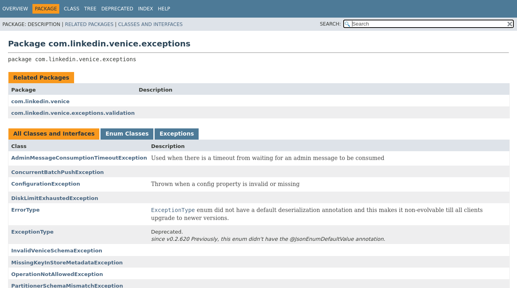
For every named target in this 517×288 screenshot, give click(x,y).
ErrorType (25, 210)
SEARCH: (330, 24)
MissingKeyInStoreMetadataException (67, 263)
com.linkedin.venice (40, 101)
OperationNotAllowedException (57, 274)
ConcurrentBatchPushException (57, 172)
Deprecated (117, 9)
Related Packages (89, 24)
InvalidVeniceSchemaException (56, 251)
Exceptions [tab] (176, 133)
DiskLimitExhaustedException (54, 198)
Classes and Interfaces (150, 24)
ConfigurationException (45, 184)
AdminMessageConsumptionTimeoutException (79, 158)
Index (145, 9)
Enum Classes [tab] (127, 133)
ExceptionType (32, 232)
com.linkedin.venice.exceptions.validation (73, 113)
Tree (90, 9)
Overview (15, 9)
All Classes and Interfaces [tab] (54, 133)
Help (164, 9)
